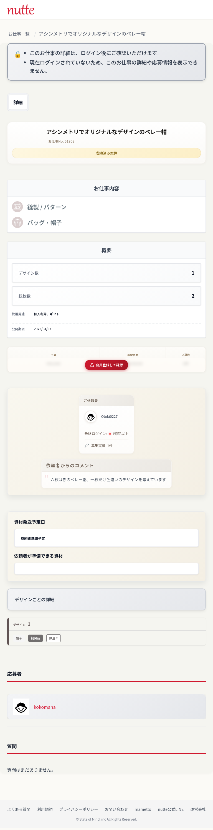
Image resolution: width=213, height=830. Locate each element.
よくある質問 (19, 811)
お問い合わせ (116, 811)
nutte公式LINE (171, 811)
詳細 (21, 104)
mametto (143, 811)
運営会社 (198, 811)
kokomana (45, 708)
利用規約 (45, 811)
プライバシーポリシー (78, 811)
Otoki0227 (109, 418)
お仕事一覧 (21, 34)
